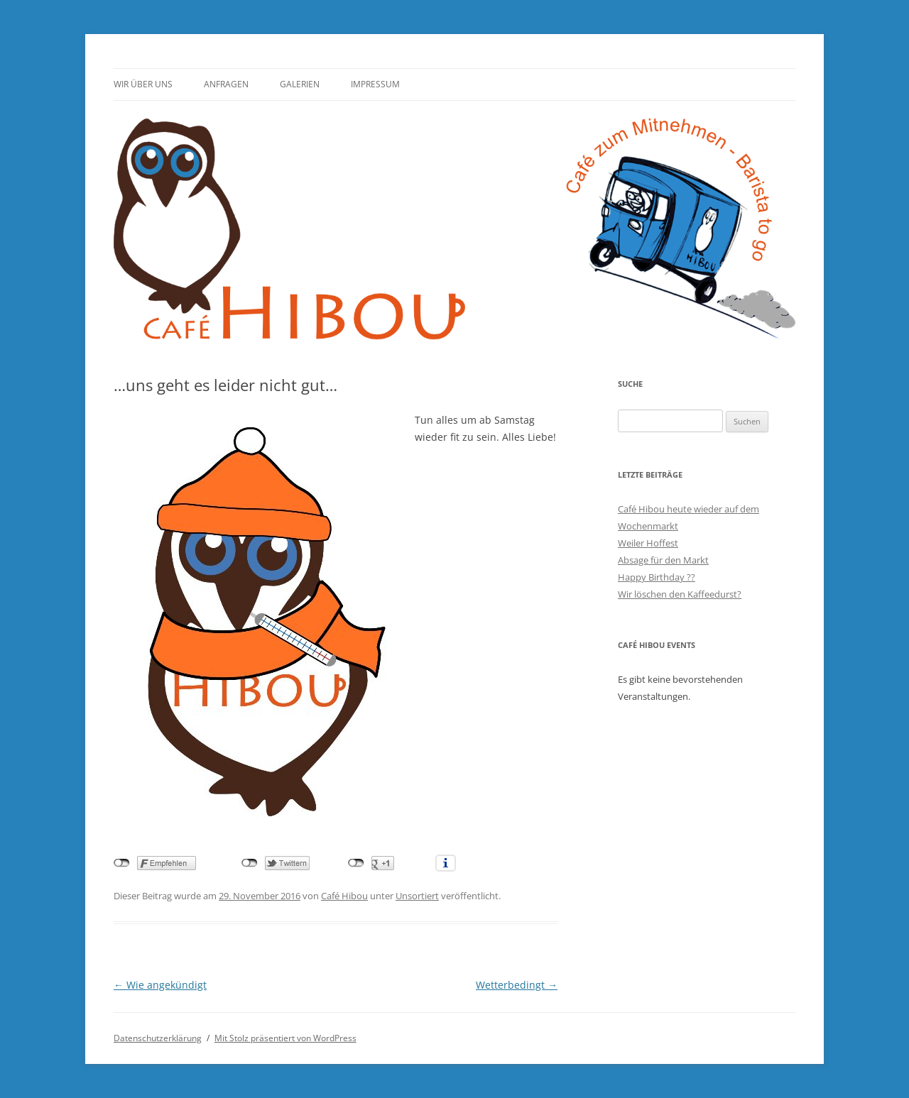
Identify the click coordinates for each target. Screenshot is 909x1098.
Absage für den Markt (663, 560)
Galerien (300, 84)
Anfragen (226, 84)
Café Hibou (344, 895)
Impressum (375, 84)
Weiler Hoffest (648, 543)
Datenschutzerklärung (158, 1038)
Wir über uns (143, 84)
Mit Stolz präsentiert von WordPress (285, 1038)
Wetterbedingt (516, 985)
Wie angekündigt (160, 985)
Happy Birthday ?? (656, 577)
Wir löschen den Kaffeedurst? (679, 594)
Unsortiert (417, 895)
